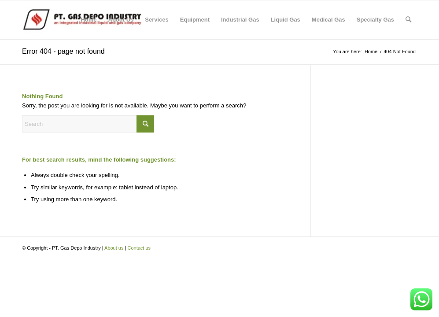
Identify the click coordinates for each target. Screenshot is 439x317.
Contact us (139, 248)
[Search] (408, 19)
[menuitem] (88, 19)
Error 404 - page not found (63, 51)
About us (113, 248)
